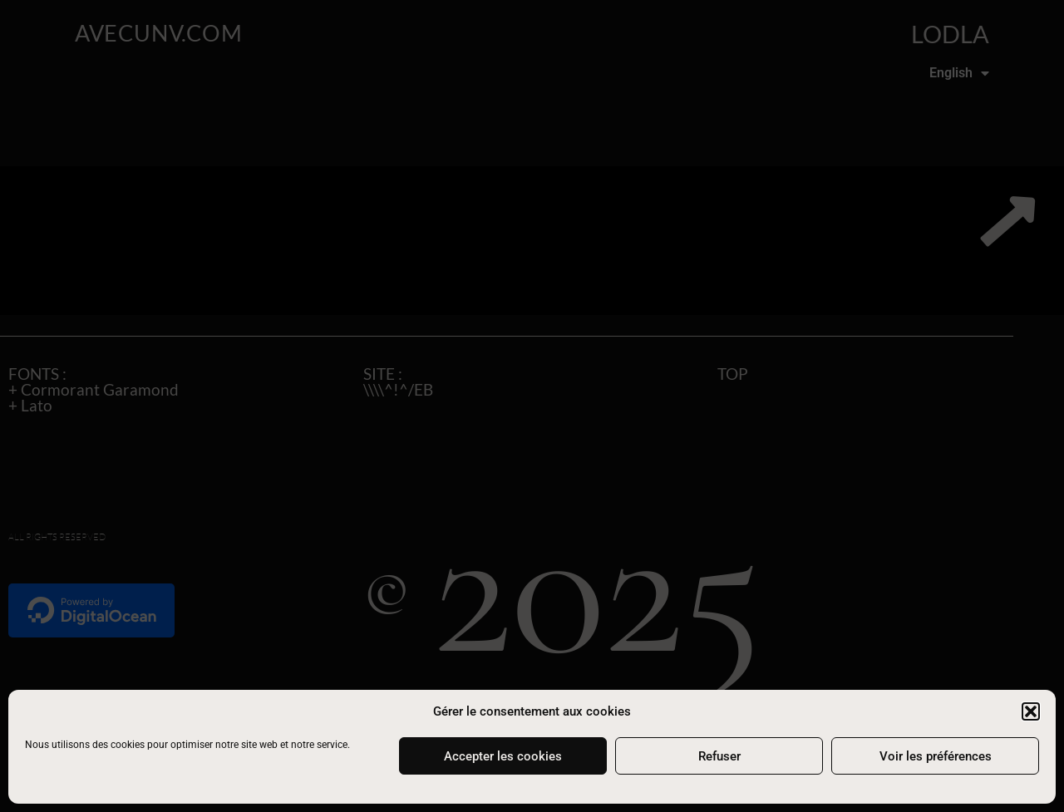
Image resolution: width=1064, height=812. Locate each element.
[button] (1030, 711)
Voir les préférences (935, 756)
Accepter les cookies (503, 756)
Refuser (719, 756)
